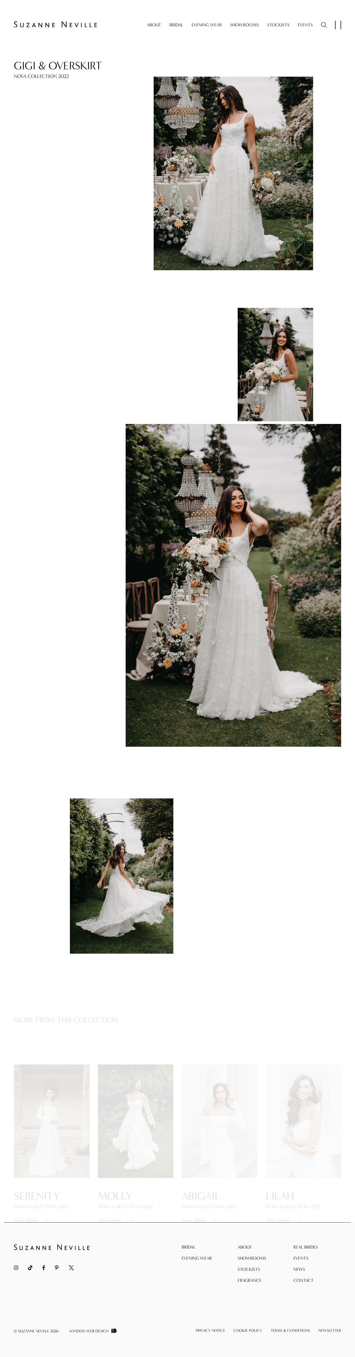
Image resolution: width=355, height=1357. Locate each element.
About (154, 24)
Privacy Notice (210, 1330)
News (299, 1269)
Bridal (176, 24)
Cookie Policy (248, 1330)
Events (305, 24)
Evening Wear (207, 24)
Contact (303, 1280)
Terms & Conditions (290, 1330)
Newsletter (329, 1330)
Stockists (278, 24)
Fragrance (250, 1280)
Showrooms (244, 24)
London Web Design (89, 1331)
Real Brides (305, 1247)
